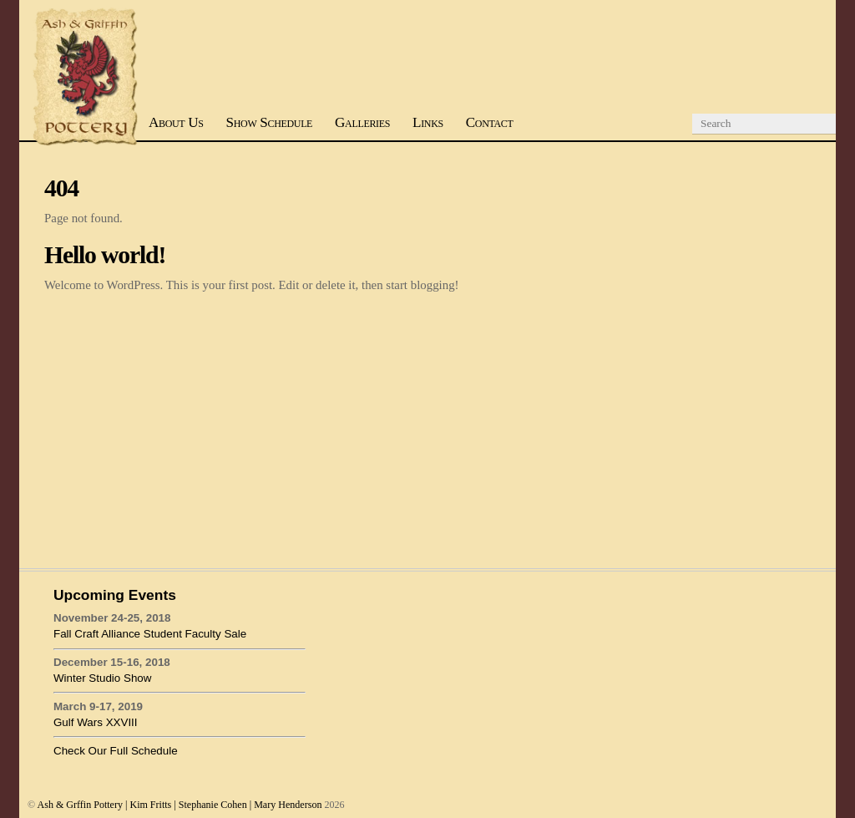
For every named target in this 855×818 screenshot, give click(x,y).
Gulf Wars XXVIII (95, 722)
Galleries (362, 122)
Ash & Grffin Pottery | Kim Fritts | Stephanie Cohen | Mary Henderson (180, 804)
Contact (490, 122)
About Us (176, 122)
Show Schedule (269, 122)
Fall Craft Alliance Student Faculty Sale (149, 633)
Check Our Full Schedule (115, 750)
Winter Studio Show (102, 678)
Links (427, 122)
